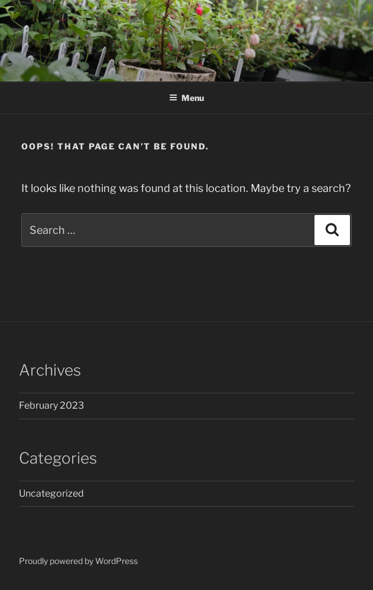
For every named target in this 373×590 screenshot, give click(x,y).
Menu (186, 98)
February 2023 (51, 405)
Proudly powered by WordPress (78, 561)
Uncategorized (51, 493)
